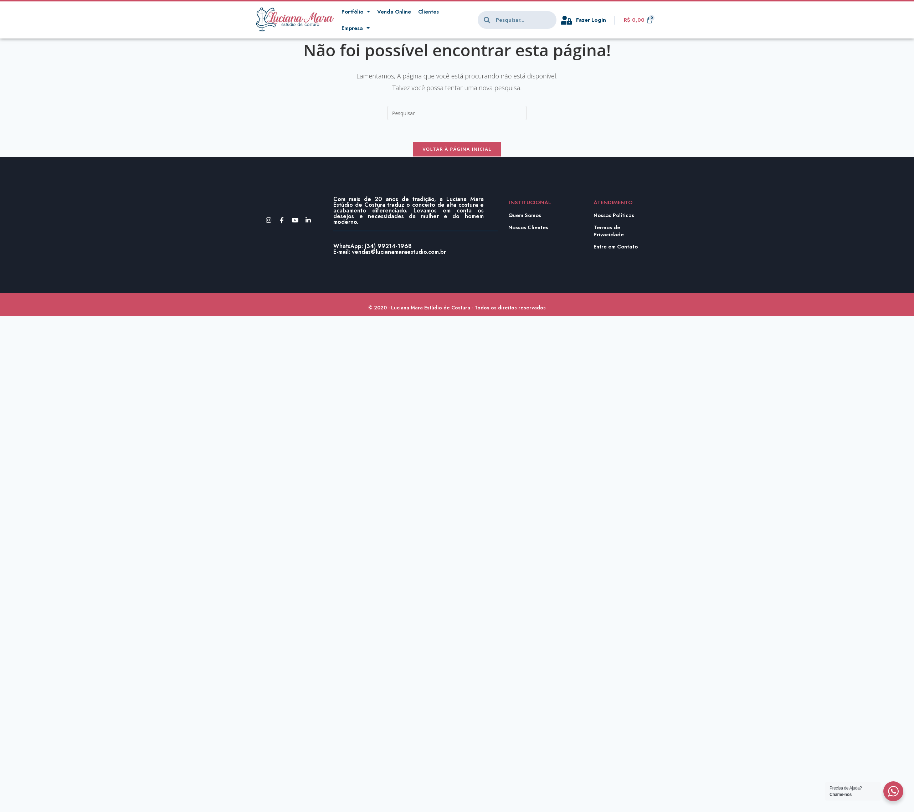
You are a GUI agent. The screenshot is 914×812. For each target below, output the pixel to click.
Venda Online (394, 12)
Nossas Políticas (614, 216)
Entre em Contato (616, 247)
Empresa (356, 28)
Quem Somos (525, 216)
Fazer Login (591, 20)
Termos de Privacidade (609, 231)
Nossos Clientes (528, 228)
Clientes (429, 12)
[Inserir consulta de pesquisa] (457, 113)
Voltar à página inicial (456, 149)
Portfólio (356, 12)
